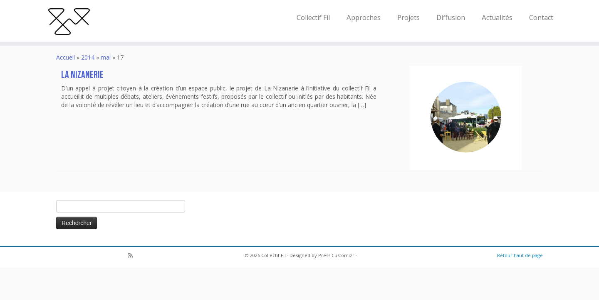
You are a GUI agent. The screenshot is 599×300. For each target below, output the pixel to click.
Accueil (65, 57)
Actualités (497, 17)
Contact (541, 17)
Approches (364, 17)
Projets (408, 17)
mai (106, 57)
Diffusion (450, 17)
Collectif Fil (313, 17)
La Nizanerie (82, 75)
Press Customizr (336, 255)
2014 (87, 57)
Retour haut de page (520, 255)
